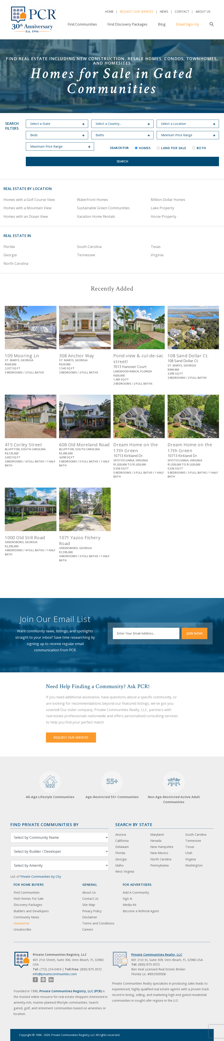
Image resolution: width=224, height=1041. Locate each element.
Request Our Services (136, 11)
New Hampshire (161, 847)
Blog (162, 24)
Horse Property (163, 216)
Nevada (155, 841)
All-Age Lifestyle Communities (50, 785)
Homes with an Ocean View (26, 216)
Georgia (10, 255)
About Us (203, 11)
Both (199, 148)
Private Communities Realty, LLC (156, 954)
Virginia (157, 255)
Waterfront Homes (92, 199)
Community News (26, 917)
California (122, 841)
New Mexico (159, 853)
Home (109, 11)
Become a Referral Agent (141, 911)
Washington (194, 865)
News (164, 11)
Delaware (122, 847)
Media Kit (129, 905)
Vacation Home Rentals (96, 216)
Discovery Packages (28, 905)
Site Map (88, 905)
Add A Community (136, 892)
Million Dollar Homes (168, 199)
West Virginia (124, 871)
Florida (9, 246)
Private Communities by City (40, 876)
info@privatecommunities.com (55, 974)
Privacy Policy (92, 911)
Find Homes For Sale (29, 898)
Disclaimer (89, 917)
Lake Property (162, 208)
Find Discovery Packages (127, 24)
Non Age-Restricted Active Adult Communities (174, 787)
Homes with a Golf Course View (29, 199)
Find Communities (82, 24)
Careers (87, 929)
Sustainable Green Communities (103, 208)
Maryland (157, 834)
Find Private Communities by (44, 824)
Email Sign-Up (187, 24)
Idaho (119, 865)
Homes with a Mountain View (27, 208)
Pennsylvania (159, 865)
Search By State (133, 824)
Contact (182, 11)
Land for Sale (171, 148)
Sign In (127, 898)
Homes (143, 148)
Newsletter (22, 923)
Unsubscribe (22, 929)
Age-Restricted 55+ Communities (112, 785)
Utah (188, 853)
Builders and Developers (31, 911)
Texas (156, 246)
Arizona (120, 834)
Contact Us (90, 898)
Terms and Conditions (98, 923)
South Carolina (89, 246)
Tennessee (86, 255)
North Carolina (16, 263)
